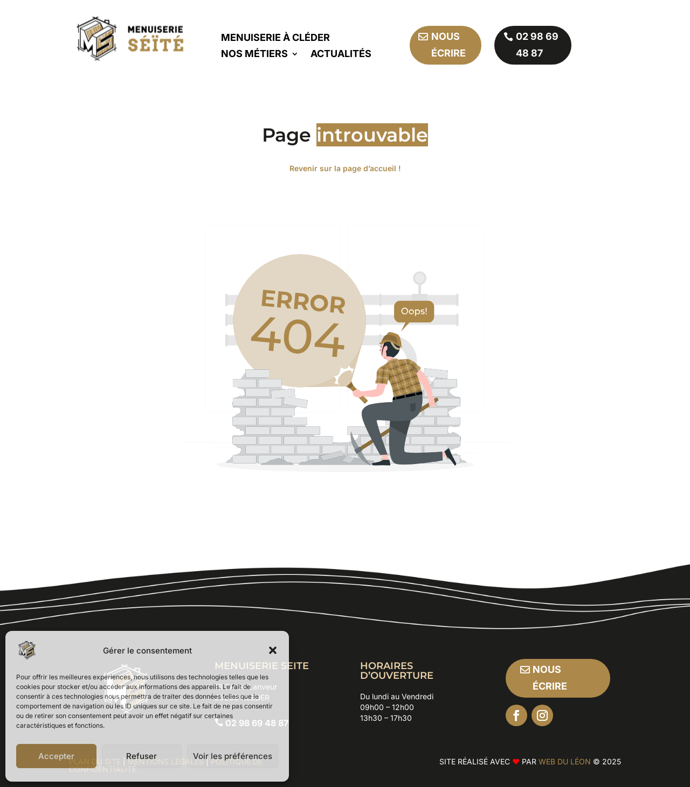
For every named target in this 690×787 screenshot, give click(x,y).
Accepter (56, 756)
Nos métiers (254, 54)
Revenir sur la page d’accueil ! (345, 168)
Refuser (141, 756)
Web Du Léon (566, 761)
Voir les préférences (232, 756)
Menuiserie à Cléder (275, 38)
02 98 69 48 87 (537, 45)
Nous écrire (448, 45)
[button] (272, 650)
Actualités (340, 54)
